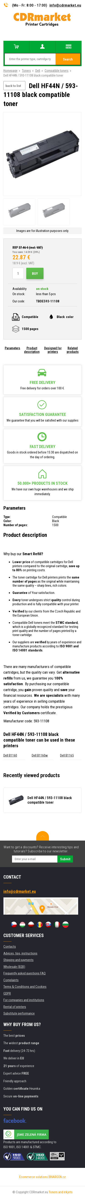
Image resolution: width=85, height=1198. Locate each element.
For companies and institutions (23, 1000)
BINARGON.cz (57, 1177)
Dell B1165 (67, 755)
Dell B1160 (10, 755)
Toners (26, 70)
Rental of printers (14, 1007)
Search (68, 59)
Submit (65, 859)
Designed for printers (53, 350)
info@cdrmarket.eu (65, 5)
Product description (31, 350)
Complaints (11, 980)
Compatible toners (56, 70)
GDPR (7, 993)
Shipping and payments (18, 960)
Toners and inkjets (61, 1192)
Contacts (9, 947)
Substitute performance (19, 1013)
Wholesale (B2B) (14, 967)
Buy (35, 274)
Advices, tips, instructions (20, 953)
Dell (37, 70)
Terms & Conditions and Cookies (24, 987)
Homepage (10, 70)
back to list (13, 86)
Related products (73, 350)
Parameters (12, 348)
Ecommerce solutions (33, 1177)
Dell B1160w (40, 755)
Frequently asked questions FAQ (24, 973)
